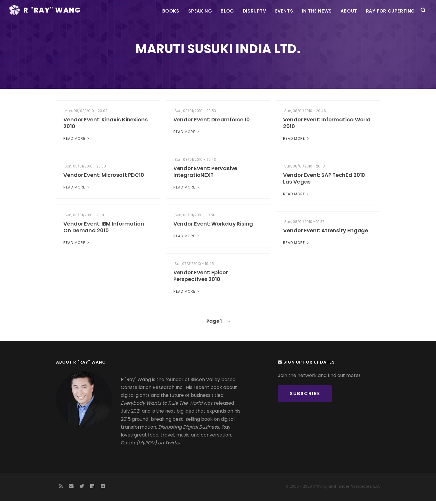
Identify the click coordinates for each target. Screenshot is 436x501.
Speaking (200, 11)
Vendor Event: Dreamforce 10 (211, 119)
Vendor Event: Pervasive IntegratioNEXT (205, 172)
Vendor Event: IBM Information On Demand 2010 (103, 227)
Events (284, 11)
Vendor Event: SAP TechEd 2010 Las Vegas (324, 178)
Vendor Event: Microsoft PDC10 (103, 175)
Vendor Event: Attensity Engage (325, 230)
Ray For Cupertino (390, 11)
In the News (317, 11)
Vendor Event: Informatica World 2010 (327, 123)
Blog (227, 11)
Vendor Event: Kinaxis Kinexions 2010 (105, 123)
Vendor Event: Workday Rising (213, 223)
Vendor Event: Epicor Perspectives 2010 (200, 276)
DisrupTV (254, 11)
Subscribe (305, 393)
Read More (76, 138)
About (349, 11)
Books (170, 11)
